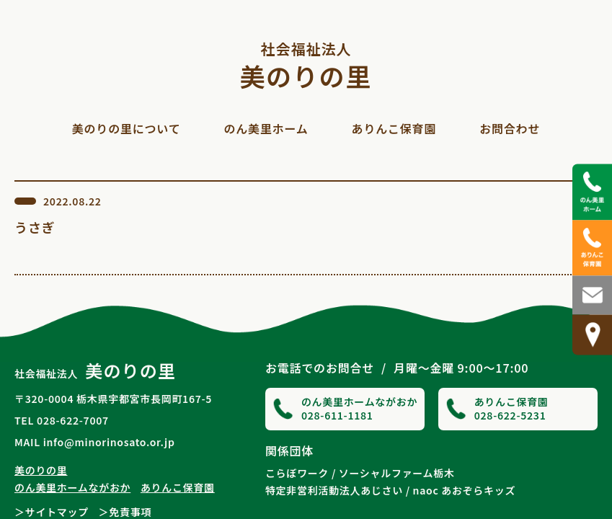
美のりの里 (306, 64)
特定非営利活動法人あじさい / (337, 490)
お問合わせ (509, 128)
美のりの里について (126, 128)
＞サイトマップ (51, 512)
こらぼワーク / (300, 473)
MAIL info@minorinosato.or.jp (94, 442)
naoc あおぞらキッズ (464, 490)
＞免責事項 (125, 512)
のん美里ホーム (265, 128)
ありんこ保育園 (394, 128)
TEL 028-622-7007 (61, 420)
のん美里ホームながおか (72, 487)
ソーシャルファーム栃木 (397, 473)
